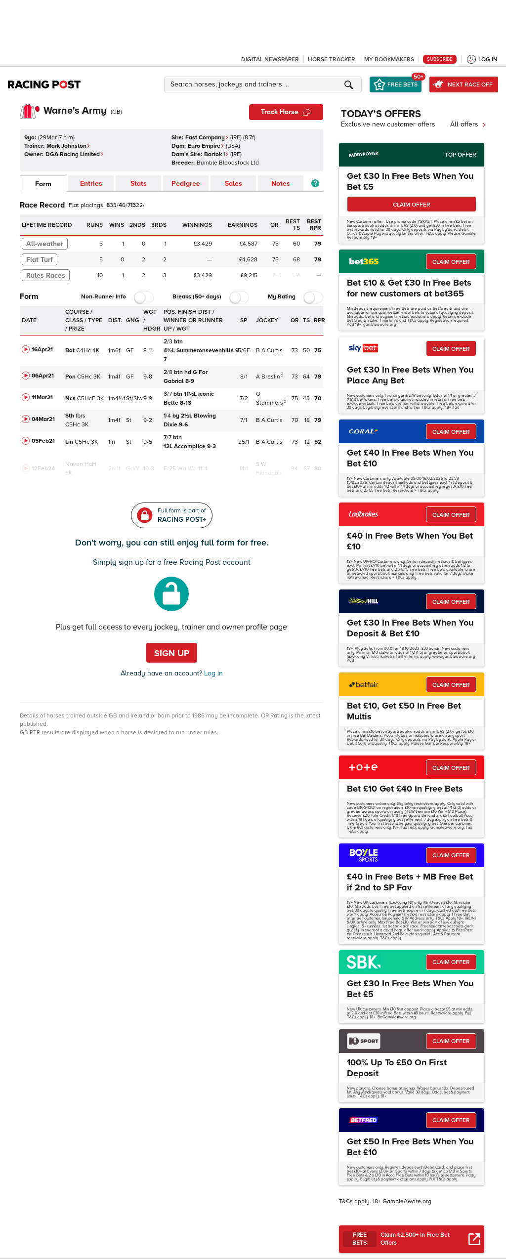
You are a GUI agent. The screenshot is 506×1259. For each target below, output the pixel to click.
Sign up (171, 653)
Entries (91, 183)
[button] (264, 84)
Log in (212, 673)
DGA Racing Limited (74, 154)
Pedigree (185, 183)
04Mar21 (43, 419)
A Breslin (268, 376)
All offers (468, 124)
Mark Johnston (68, 146)
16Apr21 (42, 349)
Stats (138, 183)
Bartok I (216, 154)
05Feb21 (43, 441)
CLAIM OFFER (411, 205)
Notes (280, 183)
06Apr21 (43, 375)
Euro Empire (206, 146)
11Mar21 (42, 397)
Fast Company (207, 137)
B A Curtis (269, 350)
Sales (233, 183)
